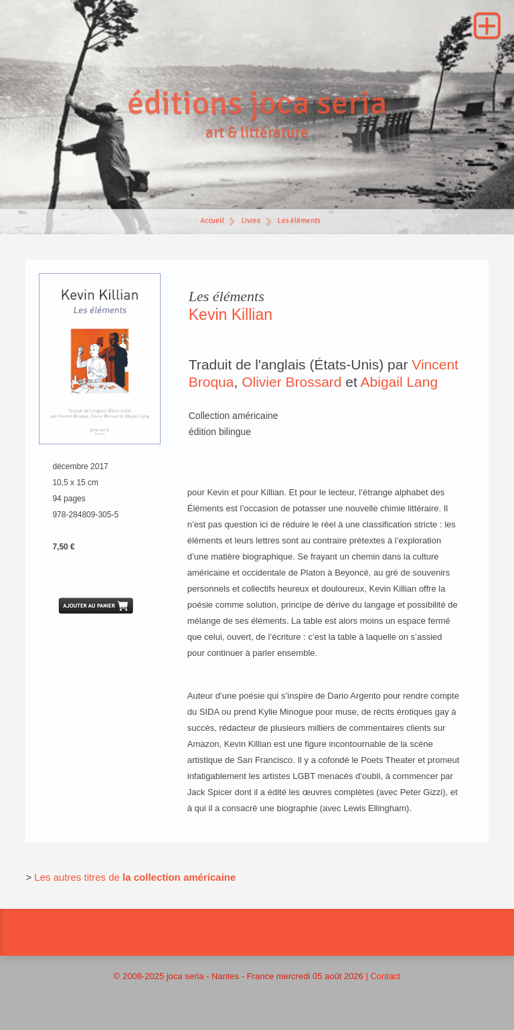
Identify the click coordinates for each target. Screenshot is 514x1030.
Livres (250, 222)
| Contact (382, 976)
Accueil (211, 222)
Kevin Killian (230, 314)
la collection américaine (179, 877)
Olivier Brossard (291, 382)
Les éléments (299, 222)
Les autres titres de (78, 877)
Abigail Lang (399, 382)
